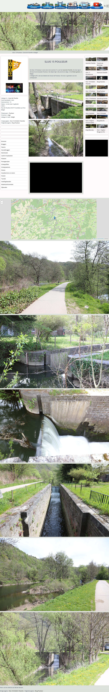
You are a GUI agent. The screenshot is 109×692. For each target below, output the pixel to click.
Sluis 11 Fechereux (91, 98)
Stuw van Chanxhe (102, 72)
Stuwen (3, 176)
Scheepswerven (5, 167)
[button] (54, 217)
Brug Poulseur (16, 123)
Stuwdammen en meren (8, 173)
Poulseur (11, 113)
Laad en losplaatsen (7, 156)
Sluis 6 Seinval (90, 106)
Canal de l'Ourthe (67, 70)
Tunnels (3, 179)
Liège (9, 115)
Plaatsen (3, 158)
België (13, 117)
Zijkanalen (4, 187)
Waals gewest (76, 72)
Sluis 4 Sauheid (90, 113)
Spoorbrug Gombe (102, 98)
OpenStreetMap (100, 238)
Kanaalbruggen (5, 150)
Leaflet (94, 238)
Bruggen (3, 144)
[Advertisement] (55, 178)
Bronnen (3, 141)
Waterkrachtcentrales (7, 184)
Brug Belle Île (100, 120)
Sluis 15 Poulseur (90, 91)
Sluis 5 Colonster (101, 106)
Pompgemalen (5, 161)
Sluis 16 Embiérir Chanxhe (17, 121)
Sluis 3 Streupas (101, 113)
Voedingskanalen (6, 181)
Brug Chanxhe (101, 82)
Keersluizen (4, 153)
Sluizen (3, 170)
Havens (3, 147)
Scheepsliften (5, 164)
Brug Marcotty (90, 130)
